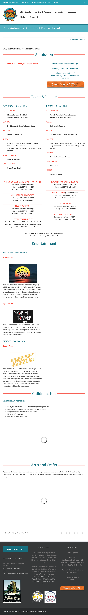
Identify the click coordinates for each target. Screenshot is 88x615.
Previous (75, 39)
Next (81, 39)
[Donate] (65, 82)
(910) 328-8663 (14, 568)
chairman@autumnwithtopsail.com (15, 573)
